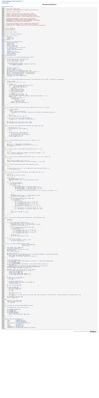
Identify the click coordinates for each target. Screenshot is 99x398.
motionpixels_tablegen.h (16, 39)
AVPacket (24, 293)
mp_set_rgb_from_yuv (16, 186)
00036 (3, 48)
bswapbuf (14, 62)
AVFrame (9, 51)
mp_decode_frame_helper (16, 259)
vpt (13, 60)
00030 (3, 41)
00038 (3, 51)
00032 (3, 44)
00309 (3, 365)
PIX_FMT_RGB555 (19, 88)
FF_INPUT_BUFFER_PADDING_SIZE (45, 311)
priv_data (26, 69)
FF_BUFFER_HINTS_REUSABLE (52, 303)
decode (9, 389)
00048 (3, 62)
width (17, 70)
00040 (3, 53)
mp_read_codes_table (16, 149)
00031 (3, 42)
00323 (3, 381)
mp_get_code (14, 127)
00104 (3, 127)
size (12, 44)
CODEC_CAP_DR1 (19, 390)
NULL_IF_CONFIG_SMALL (19, 391)
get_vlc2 (26, 200)
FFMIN (12, 111)
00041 (3, 54)
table (35, 200)
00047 (3, 61)
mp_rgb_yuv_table (15, 183)
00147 (3, 177)
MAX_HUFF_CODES (18, 57)
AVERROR (14, 314)
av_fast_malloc (10, 311)
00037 (3, 49)
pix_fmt (12, 88)
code (10, 42)
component (33, 166)
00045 (3, 59)
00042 (3, 55)
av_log (10, 75)
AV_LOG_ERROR (19, 75)
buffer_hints (15, 303)
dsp (13, 52)
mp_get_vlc (13, 195)
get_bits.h (12, 33)
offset (10, 97)
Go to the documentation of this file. (7, 6)
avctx (16, 49)
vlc (10, 59)
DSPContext (9, 52)
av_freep (9, 369)
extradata (18, 323)
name (8, 382)
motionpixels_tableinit (12, 79)
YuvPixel (9, 60)
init (8, 387)
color (17, 97)
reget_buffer (16, 304)
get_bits (16, 102)
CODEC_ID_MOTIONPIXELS (21, 384)
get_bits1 (13, 129)
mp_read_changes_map (16, 93)
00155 (3, 186)
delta (12, 45)
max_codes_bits (12, 56)
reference (14, 302)
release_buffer (16, 375)
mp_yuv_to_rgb (14, 191)
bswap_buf (13, 315)
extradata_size (15, 74)
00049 (3, 63)
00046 (3, 60)
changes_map (14, 53)
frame (12, 51)
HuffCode (15, 41)
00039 (3, 52)
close (8, 388)
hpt (16, 60)
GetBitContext (37, 93)
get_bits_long (17, 100)
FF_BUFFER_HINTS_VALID (25, 303)
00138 (3, 166)
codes (13, 57)
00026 (3, 37)
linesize (38, 113)
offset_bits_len (13, 54)
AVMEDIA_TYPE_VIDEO (20, 383)
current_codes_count (20, 55)
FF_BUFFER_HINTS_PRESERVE (38, 303)
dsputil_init (10, 82)
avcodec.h (12, 32)
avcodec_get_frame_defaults (13, 89)
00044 (3, 57)
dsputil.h (12, 34)
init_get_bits (10, 319)
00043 (3, 56)
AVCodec (7, 381)
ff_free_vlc (10, 355)
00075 (3, 93)
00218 (3, 259)
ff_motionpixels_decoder (15, 381)
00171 (3, 205)
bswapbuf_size (12, 63)
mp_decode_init (18, 67)
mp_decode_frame (14, 290)
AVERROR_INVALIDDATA (17, 76)
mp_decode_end (18, 365)
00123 (3, 149)
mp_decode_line (14, 205)
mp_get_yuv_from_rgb (18, 177)
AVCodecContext (10, 49)
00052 (3, 67)
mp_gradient (13, 166)
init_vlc (11, 352)
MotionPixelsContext (17, 48)
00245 (3, 290)
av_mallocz (18, 83)
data (26, 113)
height (17, 71)
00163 (3, 195)
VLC (7, 59)
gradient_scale (14, 61)
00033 (3, 45)
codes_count (12, 55)
